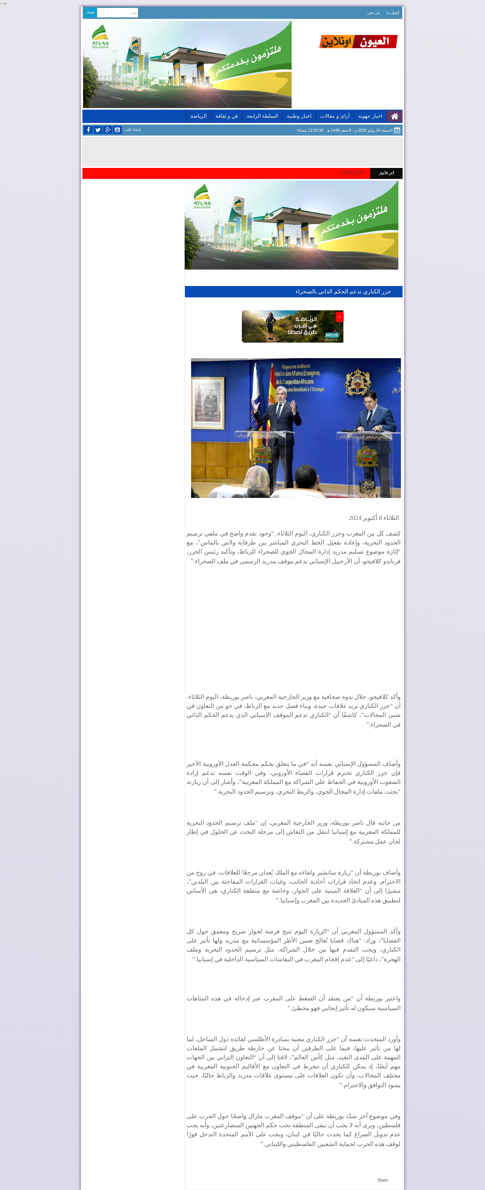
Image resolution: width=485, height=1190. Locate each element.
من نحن (373, 12)
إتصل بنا (392, 12)
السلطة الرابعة (262, 116)
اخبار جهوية (370, 116)
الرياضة (198, 116)
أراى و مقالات (335, 116)
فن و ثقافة (226, 116)
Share (382, 1180)
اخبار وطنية (299, 116)
